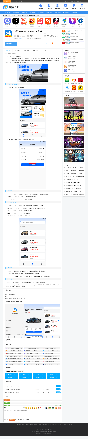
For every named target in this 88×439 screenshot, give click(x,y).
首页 (9, 15)
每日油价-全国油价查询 (72, 36)
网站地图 (50, 429)
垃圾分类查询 (70, 33)
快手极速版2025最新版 (40, 22)
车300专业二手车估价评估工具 (74, 30)
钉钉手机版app (72, 22)
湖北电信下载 (11, 374)
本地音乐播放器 (16, 13)
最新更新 (20, 1)
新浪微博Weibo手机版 (32, 22)
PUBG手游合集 (66, 13)
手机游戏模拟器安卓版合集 (58, 13)
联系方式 (41, 429)
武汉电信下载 (53, 377)
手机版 (15, 1)
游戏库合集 (24, 12)
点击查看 (20, 38)
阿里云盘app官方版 (7, 22)
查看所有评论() (58, 405)
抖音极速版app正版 (56, 22)
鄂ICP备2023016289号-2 (47, 433)
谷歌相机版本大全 (8, 13)
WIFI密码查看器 (32, 13)
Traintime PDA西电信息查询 (74, 39)
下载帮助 (46, 429)
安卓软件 (13, 15)
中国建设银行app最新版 (80, 22)
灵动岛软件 (74, 12)
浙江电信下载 (25, 377)
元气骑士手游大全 (49, 13)
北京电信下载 (53, 374)
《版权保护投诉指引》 (55, 424)
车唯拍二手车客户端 (72, 42)
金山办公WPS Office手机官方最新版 (24, 22)
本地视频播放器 (41, 13)
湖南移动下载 (39, 377)
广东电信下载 (25, 374)
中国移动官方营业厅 (64, 22)
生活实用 (19, 15)
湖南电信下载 (11, 377)
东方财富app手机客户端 (48, 22)
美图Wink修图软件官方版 (15, 22)
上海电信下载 (39, 374)
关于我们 (37, 429)
